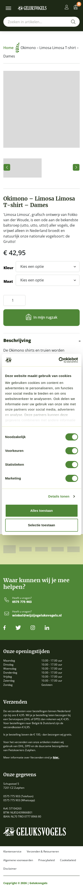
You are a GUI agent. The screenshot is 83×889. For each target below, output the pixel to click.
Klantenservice (12, 851)
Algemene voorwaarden (18, 860)
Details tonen (58, 496)
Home (11, 47)
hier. (56, 757)
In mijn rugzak (45, 317)
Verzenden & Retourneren (43, 851)
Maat (8, 281)
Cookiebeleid (68, 860)
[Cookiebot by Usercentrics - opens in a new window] (59, 360)
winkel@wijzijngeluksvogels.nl (37, 615)
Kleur (9, 267)
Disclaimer (10, 868)
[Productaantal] (14, 300)
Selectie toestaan (41, 525)
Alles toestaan (41, 510)
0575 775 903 (22, 602)
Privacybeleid (46, 860)
